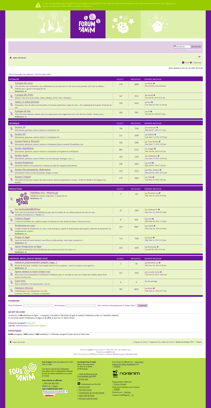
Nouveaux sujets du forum (88, 399)
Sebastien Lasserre (118, 354)
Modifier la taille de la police (199, 56)
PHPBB (117, 389)
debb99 (151, 134)
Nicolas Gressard (120, 384)
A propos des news (24, 83)
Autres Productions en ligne (28, 246)
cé (26, 91)
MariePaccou (153, 193)
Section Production (24, 162)
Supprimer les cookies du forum (161, 342)
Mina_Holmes (153, 170)
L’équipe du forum (140, 342)
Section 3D (20, 134)
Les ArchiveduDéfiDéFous (27, 209)
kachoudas (152, 247)
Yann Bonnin (153, 142)
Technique (14, 123)
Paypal (55, 386)
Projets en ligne (22, 237)
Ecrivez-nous (83, 379)
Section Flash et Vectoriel (27, 141)
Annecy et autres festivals (27, 102)
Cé (133, 395)
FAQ (187, 62)
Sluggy (151, 149)
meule (150, 95)
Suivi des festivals (85, 390)
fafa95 (150, 226)
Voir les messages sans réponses (20, 74)
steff (150, 163)
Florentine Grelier (132, 354)
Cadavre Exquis (22, 218)
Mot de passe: (60, 305)
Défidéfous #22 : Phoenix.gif (44, 192)
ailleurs (168, 3)
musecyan (152, 127)
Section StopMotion (24, 148)
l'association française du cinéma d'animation (127, 363)
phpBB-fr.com (110, 352)
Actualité (14, 79)
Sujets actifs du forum (86, 396)
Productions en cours (25, 225)
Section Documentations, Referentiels (33, 169)
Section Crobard (22, 176)
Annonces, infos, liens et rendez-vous (28, 259)
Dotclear (127, 392)
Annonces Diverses (24, 288)
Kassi (150, 237)
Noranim (117, 367)
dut (149, 102)
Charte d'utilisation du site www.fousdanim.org (87, 375)
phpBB (90, 350)
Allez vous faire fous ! (51, 383)
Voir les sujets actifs (43, 74)
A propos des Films (24, 94)
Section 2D (20, 127)
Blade (150, 83)
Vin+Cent (85, 334)
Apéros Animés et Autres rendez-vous (32, 271)
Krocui (109, 354)
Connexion (197, 62)
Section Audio (21, 155)
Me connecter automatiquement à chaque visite (117, 305)
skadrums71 (153, 209)
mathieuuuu (152, 156)
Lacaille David (154, 272)
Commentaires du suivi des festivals (91, 393)
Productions (15, 189)
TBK (150, 177)
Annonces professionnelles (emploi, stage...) (36, 262)
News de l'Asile (84, 387)
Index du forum (19, 58)
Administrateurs (22, 325)
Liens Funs (20, 281)
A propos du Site (22, 111)
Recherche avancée (194, 50)
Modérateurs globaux (37, 325)
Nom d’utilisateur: (15, 305)
